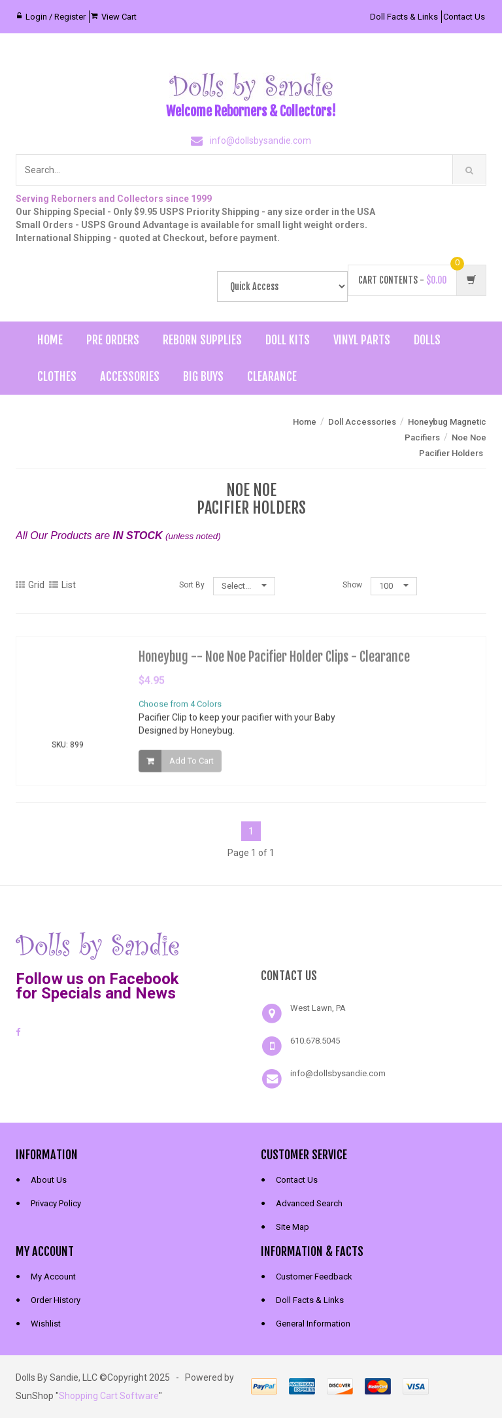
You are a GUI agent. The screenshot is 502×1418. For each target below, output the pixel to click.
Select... (244, 586)
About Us (49, 1180)
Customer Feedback (314, 1276)
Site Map (292, 1227)
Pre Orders (112, 340)
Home (50, 340)
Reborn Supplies (202, 340)
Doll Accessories (362, 422)
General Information (313, 1323)
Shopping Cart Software (109, 1396)
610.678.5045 (315, 1041)
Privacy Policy (56, 1203)
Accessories (129, 376)
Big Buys (203, 376)
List (62, 585)
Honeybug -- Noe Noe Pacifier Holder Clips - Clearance (274, 661)
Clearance (272, 376)
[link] (374, 944)
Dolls (427, 340)
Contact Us (464, 17)
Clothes (56, 376)
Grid (30, 585)
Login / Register (55, 17)
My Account (53, 1276)
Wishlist (46, 1323)
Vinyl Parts (361, 340)
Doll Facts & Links (404, 17)
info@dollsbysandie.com (260, 140)
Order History (55, 1300)
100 (394, 586)
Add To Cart (191, 765)
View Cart (119, 17)
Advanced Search (309, 1203)
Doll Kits (287, 340)
